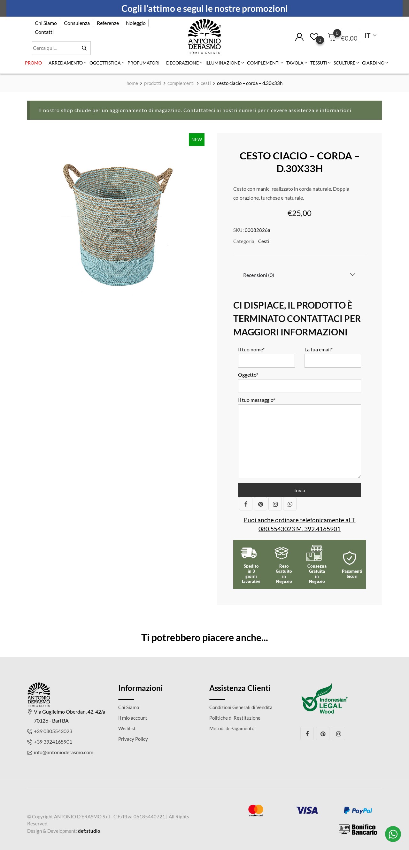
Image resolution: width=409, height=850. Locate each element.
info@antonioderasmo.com (63, 752)
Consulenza (77, 23)
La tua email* (333, 355)
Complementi (263, 62)
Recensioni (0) (258, 275)
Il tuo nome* (266, 355)
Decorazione (182, 62)
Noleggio (136, 23)
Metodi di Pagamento (231, 728)
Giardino (373, 62)
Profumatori (143, 62)
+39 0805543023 (53, 731)
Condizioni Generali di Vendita (241, 707)
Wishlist (127, 728)
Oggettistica (105, 62)
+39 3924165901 (53, 742)
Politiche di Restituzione (234, 718)
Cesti (263, 241)
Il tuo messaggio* (299, 438)
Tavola (295, 62)
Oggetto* (299, 380)
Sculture (344, 62)
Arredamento (66, 62)
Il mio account (132, 718)
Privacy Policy (133, 739)
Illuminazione (222, 62)
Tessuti (318, 62)
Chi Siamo (46, 23)
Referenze (108, 23)
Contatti (44, 32)
